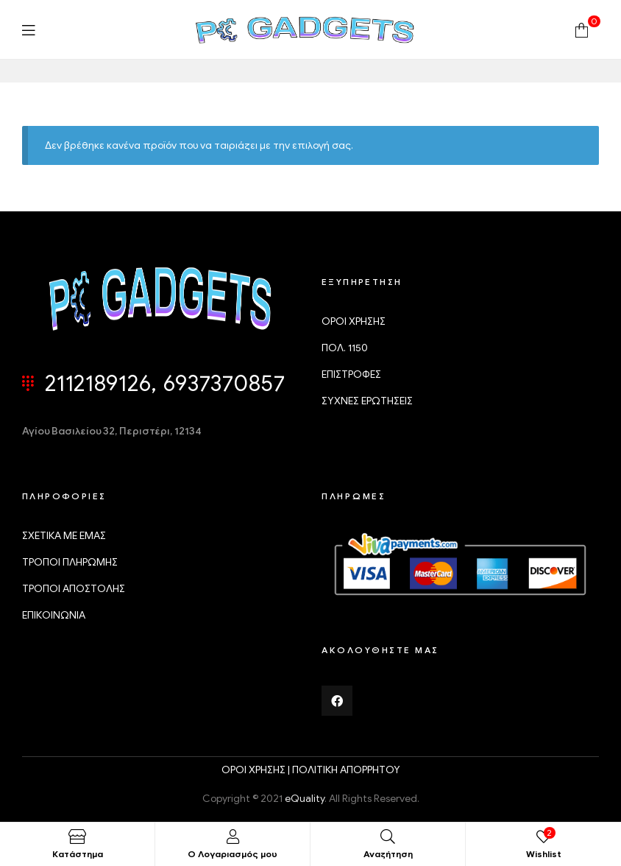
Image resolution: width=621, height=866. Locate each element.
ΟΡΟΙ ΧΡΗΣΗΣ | (256, 770)
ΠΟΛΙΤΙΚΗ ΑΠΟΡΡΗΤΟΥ (346, 770)
